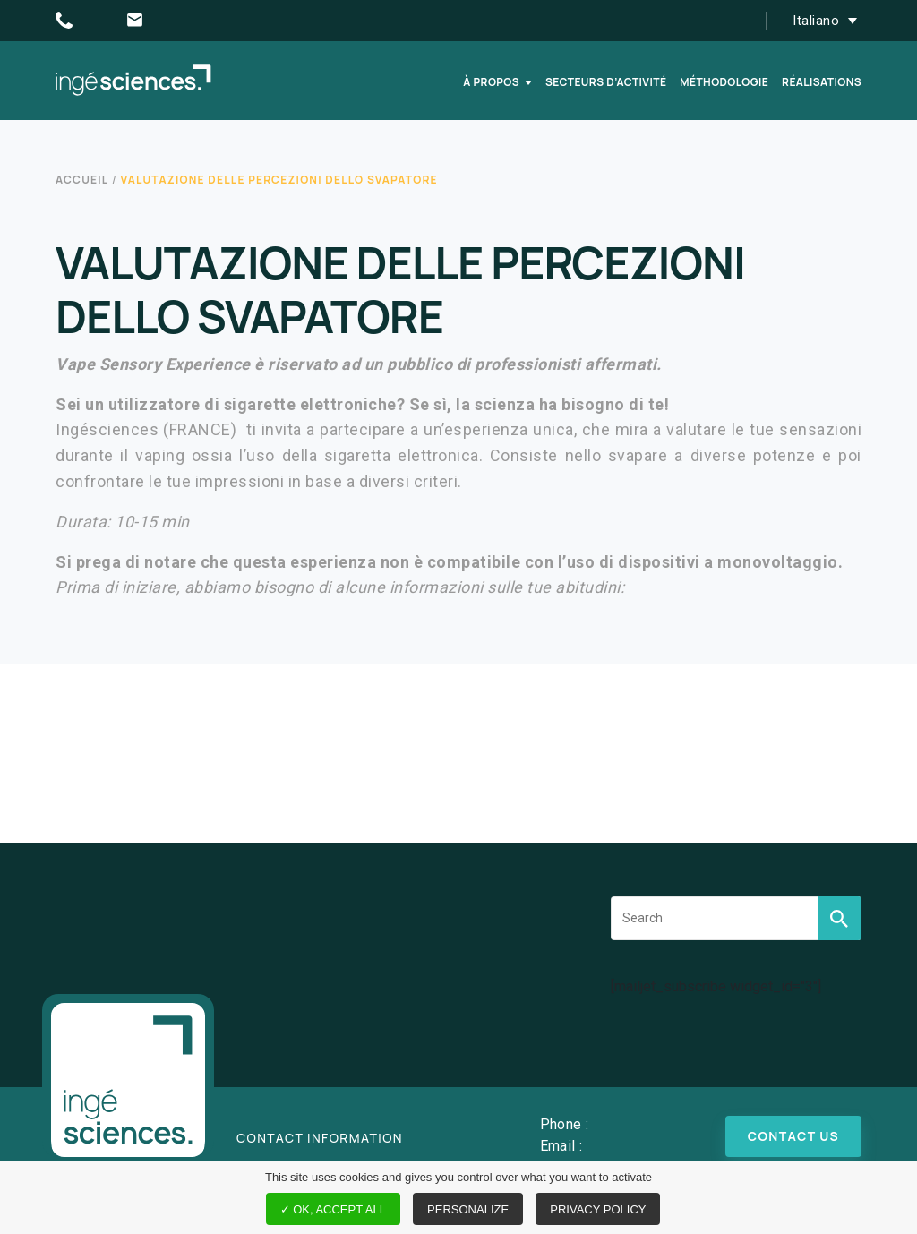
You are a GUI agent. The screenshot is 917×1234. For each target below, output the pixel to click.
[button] (829, 20)
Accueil (82, 179)
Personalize (468, 1209)
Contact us (793, 1135)
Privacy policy (598, 1209)
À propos (491, 82)
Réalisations (821, 82)
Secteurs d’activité (605, 82)
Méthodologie (724, 82)
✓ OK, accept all (333, 1209)
